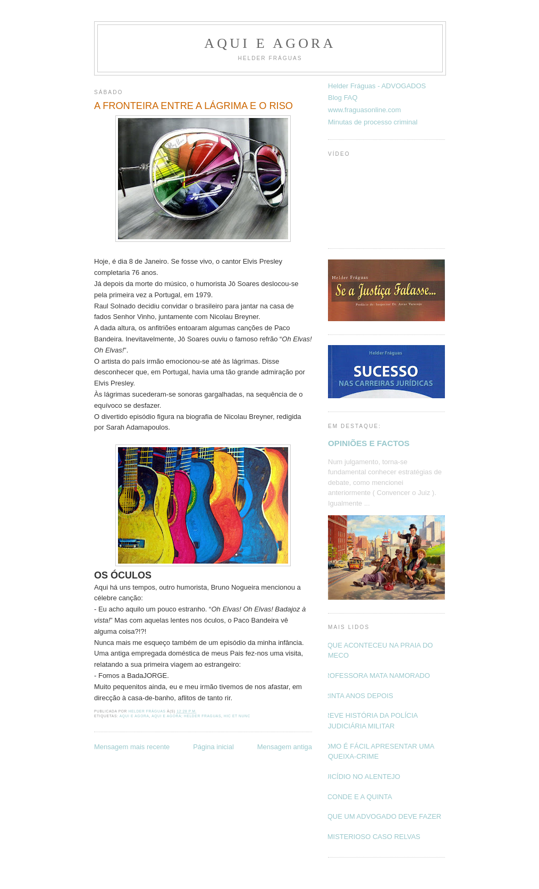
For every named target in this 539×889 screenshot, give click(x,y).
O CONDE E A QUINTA (356, 797)
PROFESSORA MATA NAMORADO (375, 676)
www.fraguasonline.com (364, 110)
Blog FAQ (343, 98)
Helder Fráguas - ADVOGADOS (377, 86)
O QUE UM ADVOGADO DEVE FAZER (380, 816)
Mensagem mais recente (132, 747)
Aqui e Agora (269, 43)
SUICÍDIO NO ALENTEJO (360, 777)
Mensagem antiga (284, 747)
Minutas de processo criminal (372, 122)
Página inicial (213, 747)
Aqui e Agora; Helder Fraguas (186, 716)
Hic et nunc (237, 716)
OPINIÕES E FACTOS (368, 443)
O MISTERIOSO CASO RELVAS (370, 837)
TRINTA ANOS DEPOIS (356, 696)
